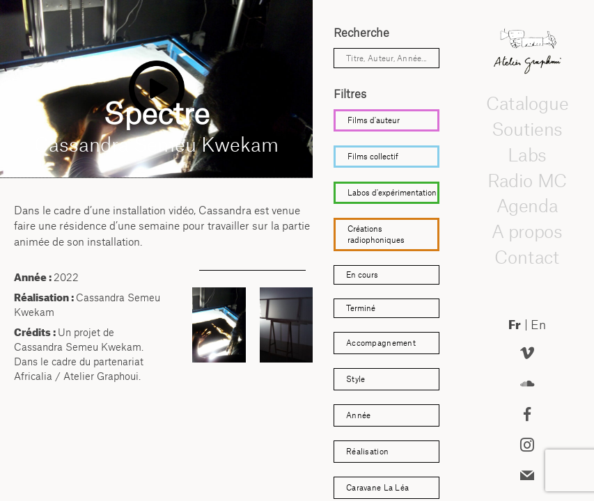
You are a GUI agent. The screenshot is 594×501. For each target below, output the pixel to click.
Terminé (360, 307)
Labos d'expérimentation (392, 192)
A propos (527, 231)
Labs (527, 155)
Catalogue (527, 103)
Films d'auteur (373, 120)
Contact (526, 257)
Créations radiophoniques (376, 234)
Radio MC (527, 180)
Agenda (527, 206)
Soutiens (527, 129)
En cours (362, 274)
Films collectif (372, 156)
